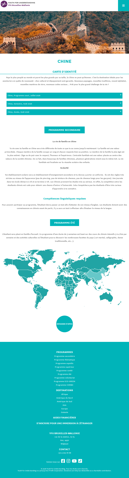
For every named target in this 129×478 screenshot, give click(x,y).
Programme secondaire (64, 129)
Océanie (64, 412)
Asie (64, 405)
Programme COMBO (64, 385)
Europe (64, 408)
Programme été (64, 222)
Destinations (64, 390)
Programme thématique (64, 360)
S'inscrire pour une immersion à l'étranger (64, 423)
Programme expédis (64, 363)
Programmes (64, 352)
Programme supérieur (64, 367)
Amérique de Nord (64, 398)
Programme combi (64, 370)
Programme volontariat (64, 378)
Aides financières (64, 417)
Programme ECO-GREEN (64, 381)
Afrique (64, 394)
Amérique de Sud (64, 401)
